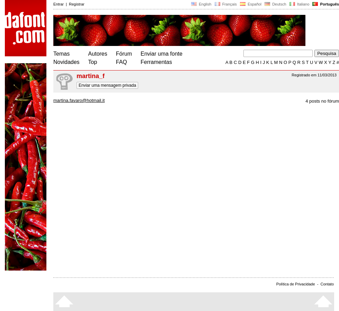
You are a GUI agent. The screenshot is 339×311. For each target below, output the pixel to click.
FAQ (121, 62)
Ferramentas (156, 62)
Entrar (58, 4)
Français (225, 4)
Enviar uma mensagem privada (107, 85)
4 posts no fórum (322, 101)
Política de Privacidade (295, 284)
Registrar (76, 4)
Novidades (66, 62)
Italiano (299, 4)
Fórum (124, 54)
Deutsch (275, 4)
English (201, 4)
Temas (61, 54)
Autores (97, 54)
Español (250, 4)
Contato (327, 284)
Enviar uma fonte (161, 54)
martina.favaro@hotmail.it (79, 100)
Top (92, 62)
